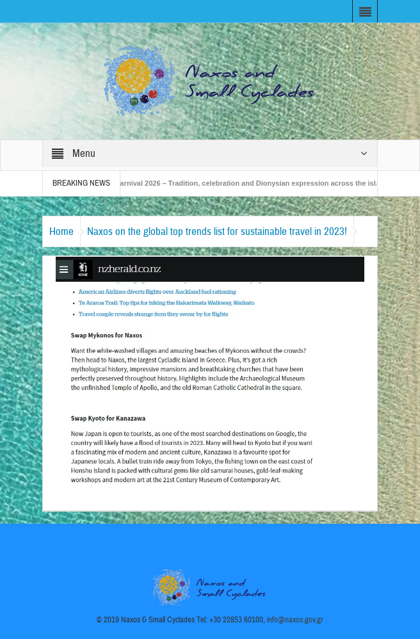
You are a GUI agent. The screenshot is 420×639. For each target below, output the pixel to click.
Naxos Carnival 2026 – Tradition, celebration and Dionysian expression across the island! (246, 183)
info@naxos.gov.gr (295, 620)
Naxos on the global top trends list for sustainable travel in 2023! (217, 231)
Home (61, 231)
